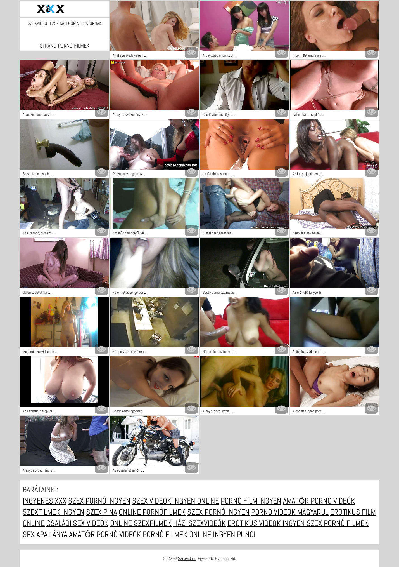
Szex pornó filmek (338, 523)
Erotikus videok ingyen (267, 523)
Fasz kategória (64, 23)
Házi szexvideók (199, 523)
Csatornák (91, 23)
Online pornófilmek (152, 512)
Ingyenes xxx (44, 501)
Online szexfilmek (141, 523)
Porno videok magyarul (290, 512)
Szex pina (101, 512)
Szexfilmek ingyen (53, 512)
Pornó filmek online (177, 534)
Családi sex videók (77, 523)
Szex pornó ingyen (99, 501)
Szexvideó (37, 23)
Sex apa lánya (46, 534)
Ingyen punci (234, 534)
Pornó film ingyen (251, 501)
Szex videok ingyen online (175, 501)
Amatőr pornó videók (319, 501)
